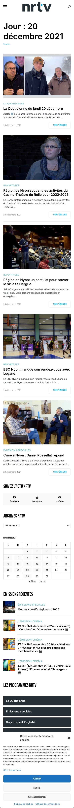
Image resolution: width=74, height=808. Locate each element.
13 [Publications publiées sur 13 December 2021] (8, 564)
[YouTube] (59, 499)
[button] (69, 738)
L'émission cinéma (30, 621)
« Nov (32, 581)
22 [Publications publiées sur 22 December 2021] (27, 570)
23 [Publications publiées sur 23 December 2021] (37, 570)
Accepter (37, 778)
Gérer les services (12, 770)
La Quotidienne (13, 103)
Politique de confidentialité (47, 804)
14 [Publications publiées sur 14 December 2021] (18, 564)
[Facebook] (14, 499)
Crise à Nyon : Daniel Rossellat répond (33, 455)
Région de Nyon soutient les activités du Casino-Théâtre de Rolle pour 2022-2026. (36, 192)
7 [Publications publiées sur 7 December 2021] (18, 557)
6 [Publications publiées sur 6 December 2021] (8, 557)
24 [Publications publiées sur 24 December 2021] (47, 570)
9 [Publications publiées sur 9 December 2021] (37, 557)
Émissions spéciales (17, 450)
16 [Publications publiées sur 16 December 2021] (37, 564)
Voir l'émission (59, 125)
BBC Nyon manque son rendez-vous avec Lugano (36, 371)
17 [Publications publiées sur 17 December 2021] (47, 564)
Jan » (42, 581)
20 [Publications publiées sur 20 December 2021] (8, 570)
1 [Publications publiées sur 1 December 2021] (27, 551)
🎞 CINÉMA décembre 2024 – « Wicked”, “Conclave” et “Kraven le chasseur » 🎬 (44, 627)
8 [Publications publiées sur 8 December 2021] (27, 557)
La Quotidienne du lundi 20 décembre (33, 109)
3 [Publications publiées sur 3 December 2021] (46, 551)
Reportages (11, 185)
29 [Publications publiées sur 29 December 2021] (27, 576)
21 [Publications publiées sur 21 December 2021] (18, 570)
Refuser (37, 787)
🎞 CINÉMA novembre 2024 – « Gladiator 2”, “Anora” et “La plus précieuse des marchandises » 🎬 (44, 648)
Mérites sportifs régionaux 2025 (38, 609)
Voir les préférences (37, 797)
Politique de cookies (23, 804)
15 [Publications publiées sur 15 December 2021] (27, 564)
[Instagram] (37, 499)
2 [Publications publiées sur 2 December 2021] (37, 551)
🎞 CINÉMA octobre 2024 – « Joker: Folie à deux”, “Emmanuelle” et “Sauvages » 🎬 (44, 669)
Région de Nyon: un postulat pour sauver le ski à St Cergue (35, 282)
